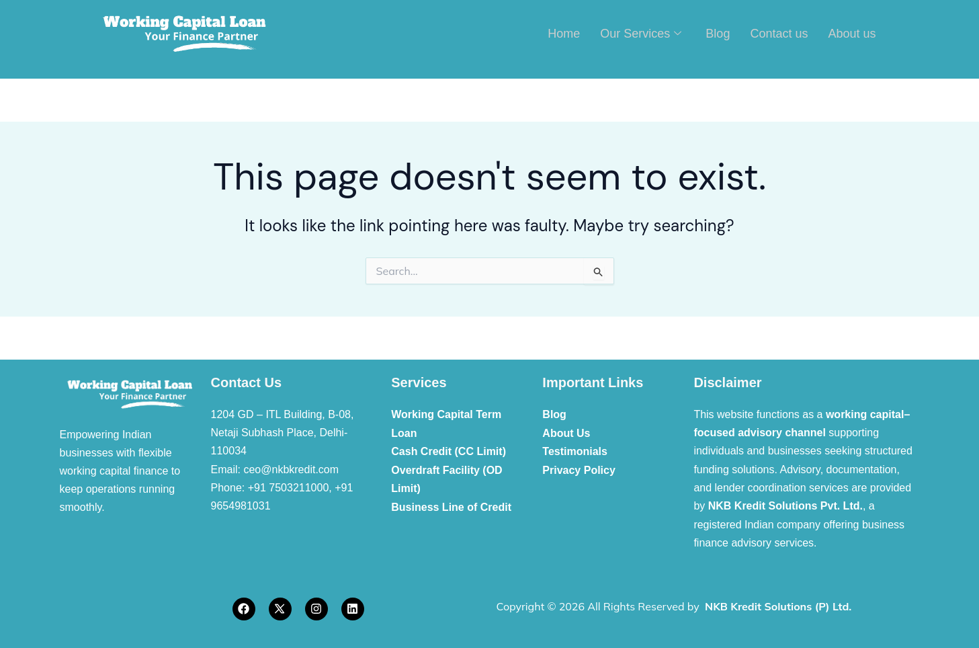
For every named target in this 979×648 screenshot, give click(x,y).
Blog (718, 33)
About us (852, 33)
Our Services (640, 33)
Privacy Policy (578, 469)
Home (564, 33)
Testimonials (574, 450)
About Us (566, 432)
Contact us (779, 33)
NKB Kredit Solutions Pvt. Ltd (784, 506)
